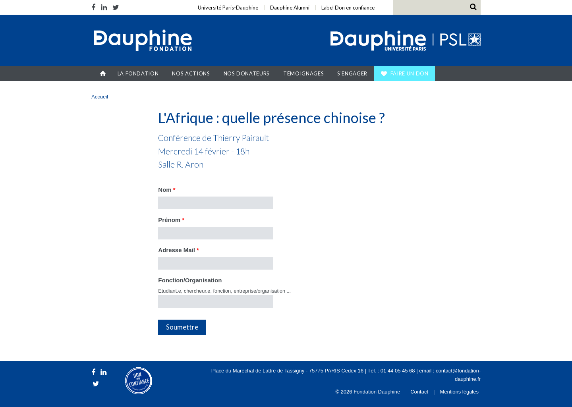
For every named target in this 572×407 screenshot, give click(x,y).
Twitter (116, 7)
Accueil (103, 73)
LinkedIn (104, 7)
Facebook (94, 7)
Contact (419, 392)
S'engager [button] (352, 73)
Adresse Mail (178, 250)
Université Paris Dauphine (405, 41)
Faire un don (409, 73)
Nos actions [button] (191, 73)
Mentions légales (459, 392)
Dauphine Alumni (289, 7)
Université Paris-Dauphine (228, 7)
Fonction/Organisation (190, 280)
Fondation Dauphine (142, 41)
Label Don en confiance (348, 7)
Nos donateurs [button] (247, 73)
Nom (166, 189)
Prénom (171, 219)
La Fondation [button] (138, 73)
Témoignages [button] (303, 73)
